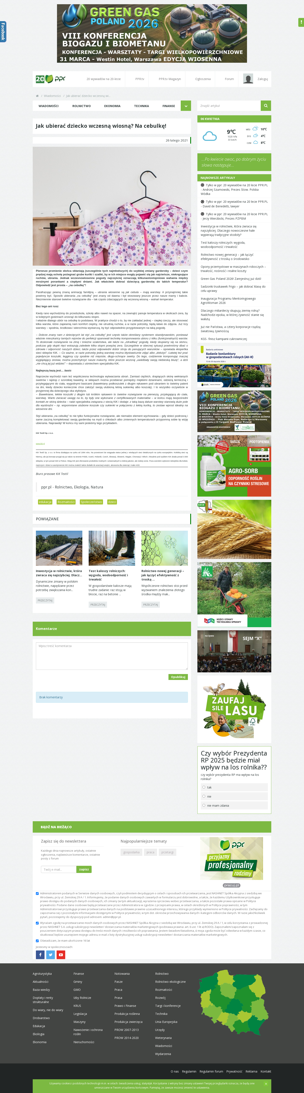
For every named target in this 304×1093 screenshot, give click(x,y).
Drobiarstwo (41, 1018)
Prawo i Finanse (125, 1006)
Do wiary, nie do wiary (48, 1010)
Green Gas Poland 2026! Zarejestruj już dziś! (231, 279)
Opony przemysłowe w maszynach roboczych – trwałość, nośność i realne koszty (233, 269)
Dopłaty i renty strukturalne (43, 1000)
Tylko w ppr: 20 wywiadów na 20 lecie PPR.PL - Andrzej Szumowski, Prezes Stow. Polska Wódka (234, 189)
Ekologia (38, 1034)
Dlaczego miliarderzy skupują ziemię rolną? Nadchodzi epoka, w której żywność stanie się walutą (232, 315)
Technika (141, 106)
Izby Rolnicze (82, 998)
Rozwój (160, 998)
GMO (77, 990)
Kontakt (266, 1071)
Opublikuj (178, 677)
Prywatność (234, 1071)
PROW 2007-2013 (126, 1030)
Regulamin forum (211, 1071)
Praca (118, 990)
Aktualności (40, 982)
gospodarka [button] (131, 852)
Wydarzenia (163, 1054)
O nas (175, 1071)
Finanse (169, 106)
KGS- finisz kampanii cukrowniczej (224, 339)
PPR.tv (136, 79)
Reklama (251, 1071)
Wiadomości (52, 96)
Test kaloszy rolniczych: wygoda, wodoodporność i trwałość (223, 245)
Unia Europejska (166, 1022)
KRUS (77, 1006)
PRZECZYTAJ (45, 600)
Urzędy (160, 1030)
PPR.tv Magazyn (167, 79)
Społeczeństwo (91, 502)
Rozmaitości (66, 502)
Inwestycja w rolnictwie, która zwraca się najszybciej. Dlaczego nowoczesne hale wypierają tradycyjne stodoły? (228, 230)
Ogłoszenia (200, 79)
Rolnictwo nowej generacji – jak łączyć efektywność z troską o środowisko (227, 257)
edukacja (45, 502)
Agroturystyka (42, 974)
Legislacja (80, 1014)
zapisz (84, 869)
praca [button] (150, 852)
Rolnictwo (81, 106)
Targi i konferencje (168, 1006)
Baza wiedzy (41, 990)
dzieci (112, 502)
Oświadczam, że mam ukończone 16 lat (63, 940)
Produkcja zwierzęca (128, 1022)
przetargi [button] (168, 852)
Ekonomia (112, 106)
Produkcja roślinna (127, 1014)
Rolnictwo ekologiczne (170, 982)
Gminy (77, 982)
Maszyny (79, 1022)
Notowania (122, 974)
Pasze (118, 982)
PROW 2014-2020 (126, 1038)
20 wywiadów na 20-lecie (101, 79)
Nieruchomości (83, 1042)
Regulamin (189, 1071)
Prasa (118, 998)
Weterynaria (163, 1038)
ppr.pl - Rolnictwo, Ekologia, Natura (72, 486)
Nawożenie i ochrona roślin (88, 1032)
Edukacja (39, 1026)
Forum (226, 79)
